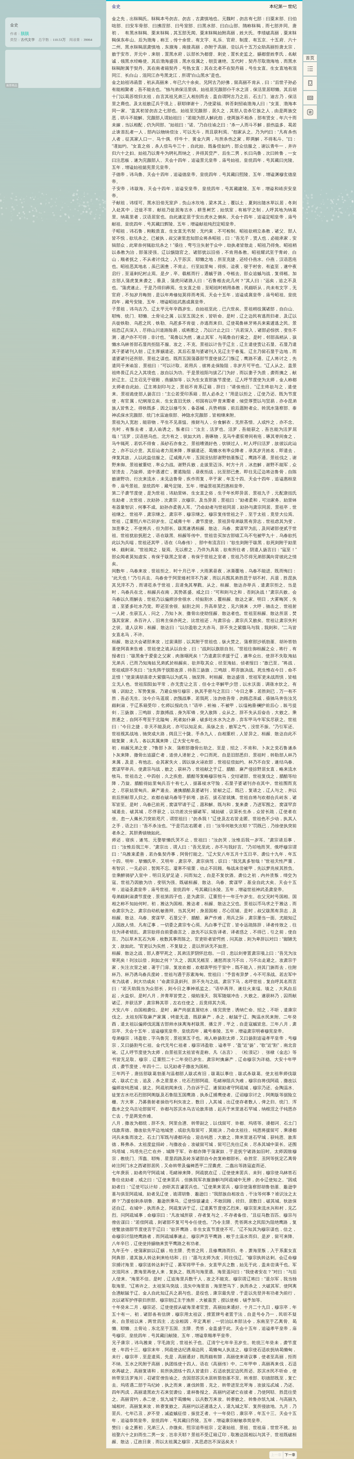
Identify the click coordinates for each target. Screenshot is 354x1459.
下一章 (290, 1455)
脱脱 (25, 33)
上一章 (276, 1455)
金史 (14, 25)
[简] (310, 112)
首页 (310, 58)
